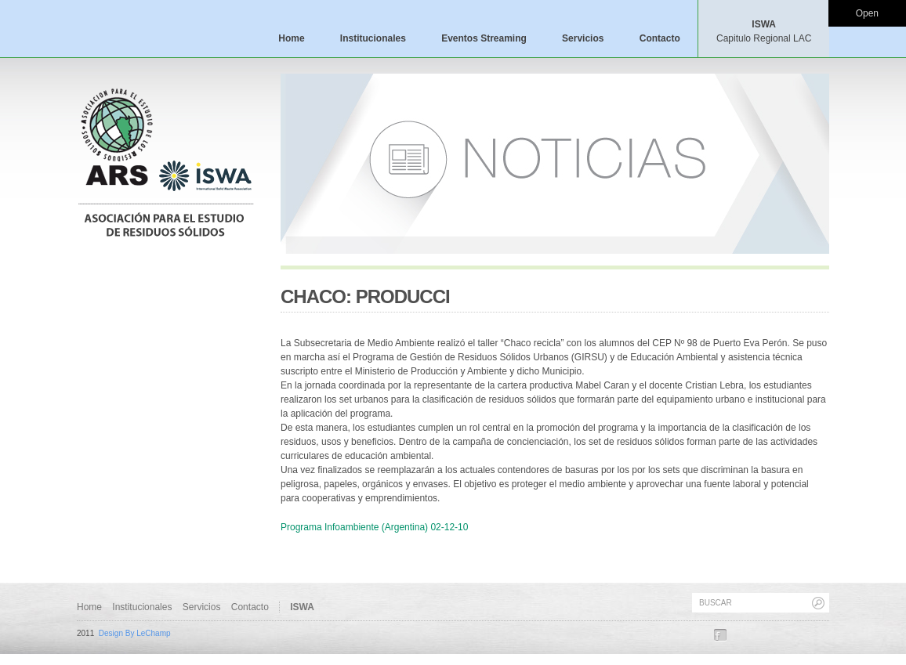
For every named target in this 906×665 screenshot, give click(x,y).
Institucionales (373, 38)
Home (291, 38)
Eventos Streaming (484, 38)
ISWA (763, 31)
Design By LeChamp (135, 633)
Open (867, 13)
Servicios (582, 38)
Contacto (660, 38)
